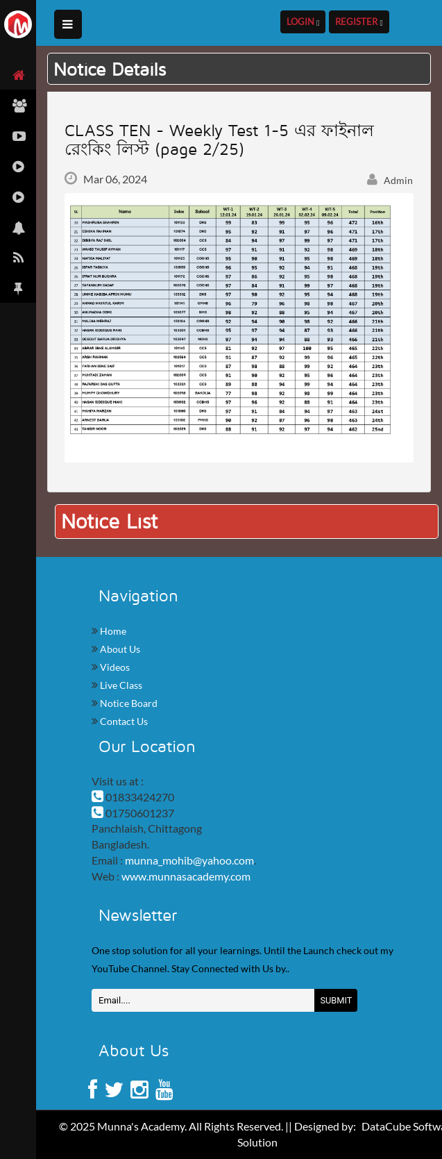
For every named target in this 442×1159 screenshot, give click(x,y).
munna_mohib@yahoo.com (189, 860)
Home (112, 631)
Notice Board (128, 703)
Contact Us (123, 721)
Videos (114, 667)
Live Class (120, 685)
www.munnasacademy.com (185, 876)
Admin (390, 180)
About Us (119, 649)
